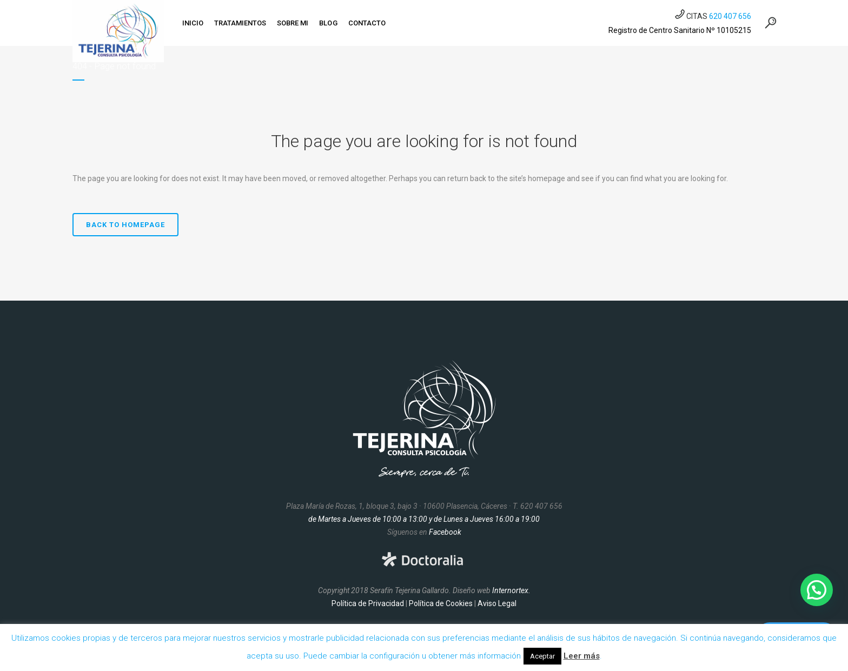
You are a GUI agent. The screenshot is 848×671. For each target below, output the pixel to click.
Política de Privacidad (368, 603)
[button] (816, 590)
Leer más (582, 656)
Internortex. (511, 590)
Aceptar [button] (542, 656)
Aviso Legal (497, 603)
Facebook (445, 532)
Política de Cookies (441, 603)
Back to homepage (125, 225)
